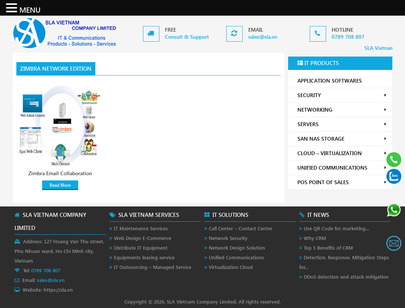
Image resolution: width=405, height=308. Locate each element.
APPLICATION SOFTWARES (329, 80)
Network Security (228, 238)
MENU (30, 9)
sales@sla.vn (262, 36)
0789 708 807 (348, 36)
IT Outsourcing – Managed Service (152, 267)
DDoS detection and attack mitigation (346, 276)
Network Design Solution (237, 247)
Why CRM (315, 238)
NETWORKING (342, 109)
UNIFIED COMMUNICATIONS (342, 167)
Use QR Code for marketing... (336, 228)
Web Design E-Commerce (142, 238)
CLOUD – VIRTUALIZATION (342, 153)
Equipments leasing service (144, 257)
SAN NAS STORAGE (342, 138)
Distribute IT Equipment (141, 247)
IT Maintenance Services (141, 228)
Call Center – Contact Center (240, 228)
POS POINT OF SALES (342, 182)
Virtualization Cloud (231, 267)
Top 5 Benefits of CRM (328, 247)
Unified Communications (236, 257)
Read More (60, 185)
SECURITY (342, 95)
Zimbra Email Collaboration (60, 173)
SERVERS (342, 124)
